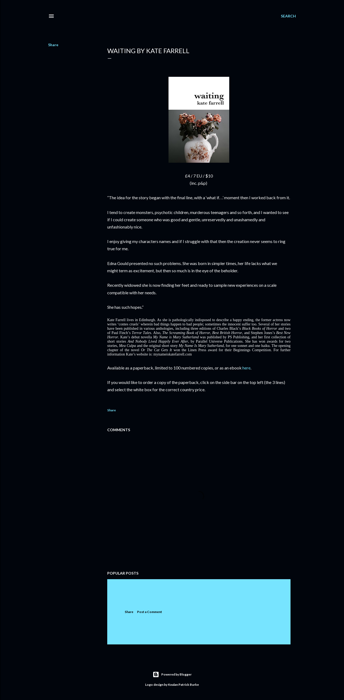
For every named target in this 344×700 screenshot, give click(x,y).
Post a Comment (149, 612)
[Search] (288, 16)
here (246, 367)
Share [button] (53, 44)
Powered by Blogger (172, 674)
